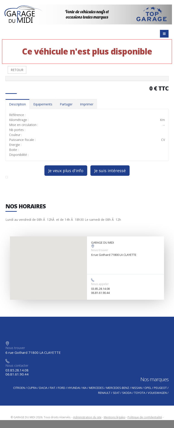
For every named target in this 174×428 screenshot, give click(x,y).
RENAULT (104, 393)
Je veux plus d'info (65, 170)
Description (17, 104)
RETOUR (17, 70)
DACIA (43, 388)
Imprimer (86, 104)
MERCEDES (96, 388)
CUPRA (32, 388)
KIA (84, 388)
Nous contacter (16, 365)
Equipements (42, 104)
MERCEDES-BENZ (117, 388)
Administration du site (87, 417)
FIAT (52, 388)
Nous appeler (100, 284)
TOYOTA (139, 393)
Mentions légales (114, 417)
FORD (61, 388)
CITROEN (19, 388)
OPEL (147, 388)
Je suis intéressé (110, 170)
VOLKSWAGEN (157, 393)
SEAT (116, 393)
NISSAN (137, 388)
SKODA (127, 393)
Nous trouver (99, 250)
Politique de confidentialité (145, 417)
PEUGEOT (160, 388)
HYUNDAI (74, 388)
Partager (66, 104)
